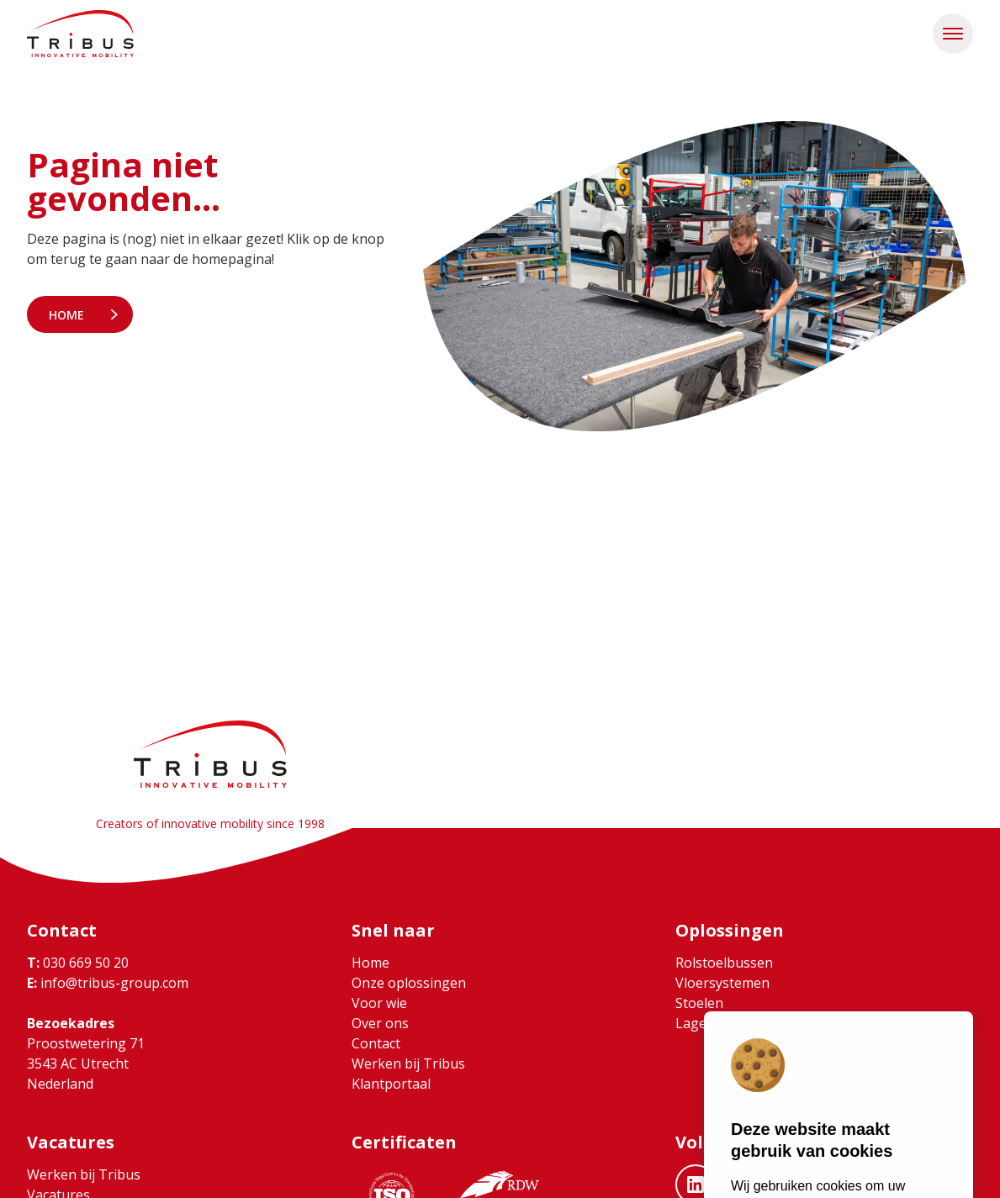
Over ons (380, 1023)
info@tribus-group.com (107, 983)
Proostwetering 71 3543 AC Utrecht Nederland (86, 1063)
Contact (376, 1043)
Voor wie (379, 1003)
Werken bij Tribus (408, 1063)
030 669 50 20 (78, 962)
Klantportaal (391, 1083)
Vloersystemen (722, 983)
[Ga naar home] (80, 33)
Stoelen (699, 1003)
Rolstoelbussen (724, 962)
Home (66, 315)
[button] (953, 33)
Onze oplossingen (409, 983)
